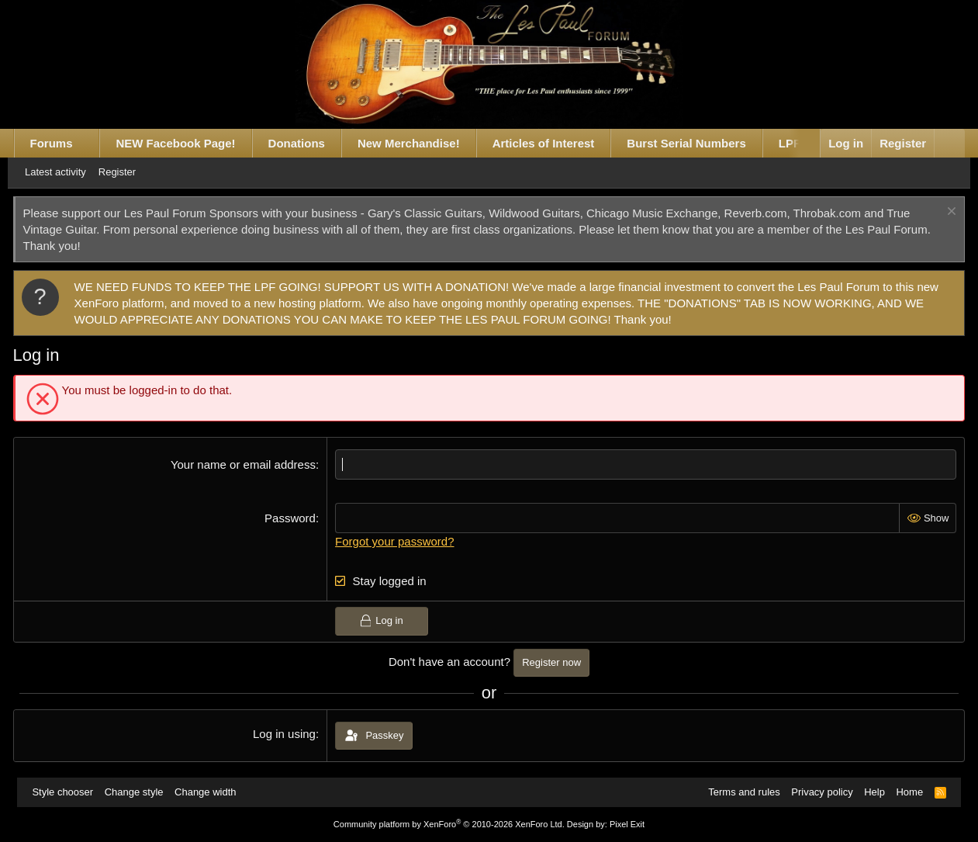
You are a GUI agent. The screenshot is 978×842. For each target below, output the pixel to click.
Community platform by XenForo (449, 824)
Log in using (287, 733)
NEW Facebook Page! (185, 143)
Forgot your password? (397, 541)
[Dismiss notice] (940, 213)
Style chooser (67, 792)
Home (904, 792)
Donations (306, 143)
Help (869, 792)
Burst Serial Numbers (696, 143)
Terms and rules (739, 792)
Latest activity (70, 172)
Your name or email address (246, 464)
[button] (96, 143)
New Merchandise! (418, 143)
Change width (211, 792)
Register (131, 172)
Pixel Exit (627, 824)
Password (293, 518)
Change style (138, 792)
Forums (61, 143)
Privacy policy (817, 792)
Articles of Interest (553, 143)
